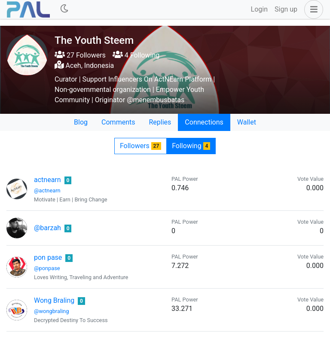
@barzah (47, 228)
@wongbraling (51, 311)
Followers (140, 146)
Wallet (246, 122)
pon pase (48, 257)
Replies (160, 122)
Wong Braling (54, 300)
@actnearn (47, 190)
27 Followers (80, 55)
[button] (312, 9)
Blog (81, 122)
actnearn (47, 180)
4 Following (136, 55)
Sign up (286, 9)
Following (191, 146)
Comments (118, 122)
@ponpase (47, 268)
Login (259, 9)
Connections (204, 122)
